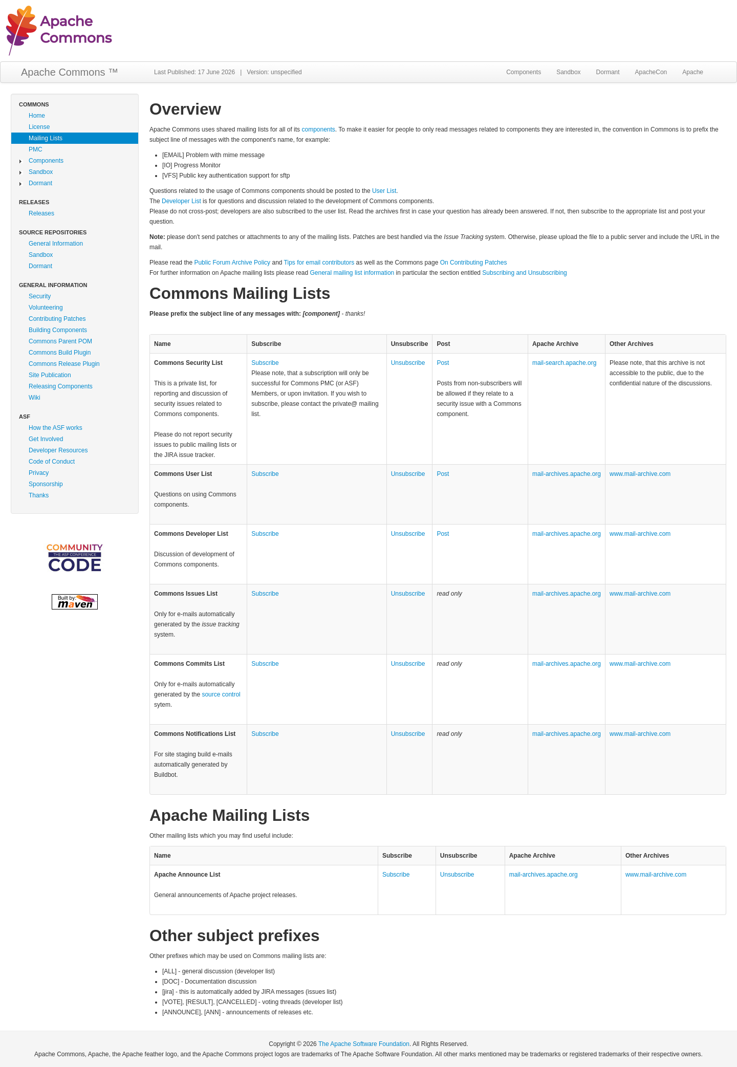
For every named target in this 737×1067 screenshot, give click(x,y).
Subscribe (264, 362)
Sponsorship (46, 484)
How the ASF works (55, 427)
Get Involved (46, 439)
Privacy (39, 472)
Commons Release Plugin (64, 363)
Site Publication (50, 375)
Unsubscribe (408, 362)
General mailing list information (352, 272)
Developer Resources (58, 450)
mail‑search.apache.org (564, 362)
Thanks (39, 495)
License (39, 126)
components (318, 129)
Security (40, 296)
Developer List (181, 201)
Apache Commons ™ (69, 72)
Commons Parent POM (60, 341)
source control (221, 694)
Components (523, 72)
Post (443, 362)
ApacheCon (651, 72)
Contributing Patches (57, 318)
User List (384, 190)
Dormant (608, 72)
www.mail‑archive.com (640, 473)
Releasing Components (61, 386)
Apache (692, 72)
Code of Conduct (52, 461)
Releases (41, 213)
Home (37, 115)
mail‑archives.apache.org (566, 473)
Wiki (34, 397)
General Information (56, 243)
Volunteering (46, 307)
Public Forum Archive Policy (232, 262)
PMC (35, 149)
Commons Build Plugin (60, 352)
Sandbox (568, 72)
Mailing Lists (45, 138)
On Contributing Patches (473, 262)
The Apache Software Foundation (363, 1044)
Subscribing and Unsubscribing (524, 272)
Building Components (58, 330)
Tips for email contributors (319, 262)
